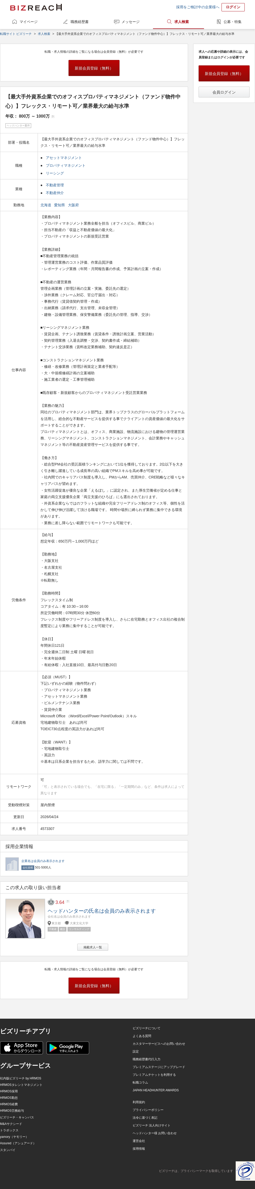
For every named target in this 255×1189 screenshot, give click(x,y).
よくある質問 (142, 1036)
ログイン (233, 7)
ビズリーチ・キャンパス (17, 1117)
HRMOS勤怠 (9, 1098)
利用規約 (139, 1102)
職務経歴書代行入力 (146, 1059)
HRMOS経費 (9, 1104)
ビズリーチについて (146, 1028)
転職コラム (140, 1082)
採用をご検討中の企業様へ (197, 7)
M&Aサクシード (11, 1124)
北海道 (46, 205)
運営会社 (139, 1141)
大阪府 (74, 205)
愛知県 (60, 205)
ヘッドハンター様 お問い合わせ (155, 1133)
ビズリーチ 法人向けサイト (152, 1125)
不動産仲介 (55, 193)
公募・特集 (233, 22)
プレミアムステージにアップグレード (159, 1067)
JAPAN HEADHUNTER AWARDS (156, 1090)
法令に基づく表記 (145, 1117)
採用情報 (139, 1148)
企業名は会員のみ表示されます (43, 861)
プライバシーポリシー (148, 1110)
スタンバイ (7, 1150)
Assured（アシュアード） (18, 1143)
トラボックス (9, 1130)
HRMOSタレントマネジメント (21, 1085)
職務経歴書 (80, 22)
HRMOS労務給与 (12, 1110)
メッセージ (131, 22)
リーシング (55, 173)
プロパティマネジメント (66, 165)
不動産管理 (55, 185)
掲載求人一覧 (92, 947)
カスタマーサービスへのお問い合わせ (159, 1044)
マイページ (29, 22)
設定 (136, 1051)
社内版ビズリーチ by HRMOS (20, 1078)
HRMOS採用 (9, 1091)
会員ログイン (224, 92)
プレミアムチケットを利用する (154, 1075)
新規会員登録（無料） (94, 68)
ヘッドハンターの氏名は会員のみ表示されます (102, 911)
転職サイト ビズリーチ (16, 34)
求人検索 (181, 22)
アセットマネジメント (64, 158)
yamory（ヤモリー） (14, 1137)
